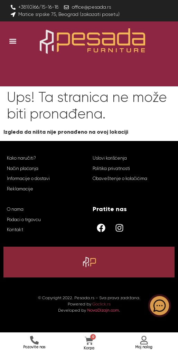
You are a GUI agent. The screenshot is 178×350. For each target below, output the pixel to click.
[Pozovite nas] (34, 340)
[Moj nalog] (144, 340)
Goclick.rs (101, 304)
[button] (12, 41)
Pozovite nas (34, 347)
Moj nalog (143, 347)
